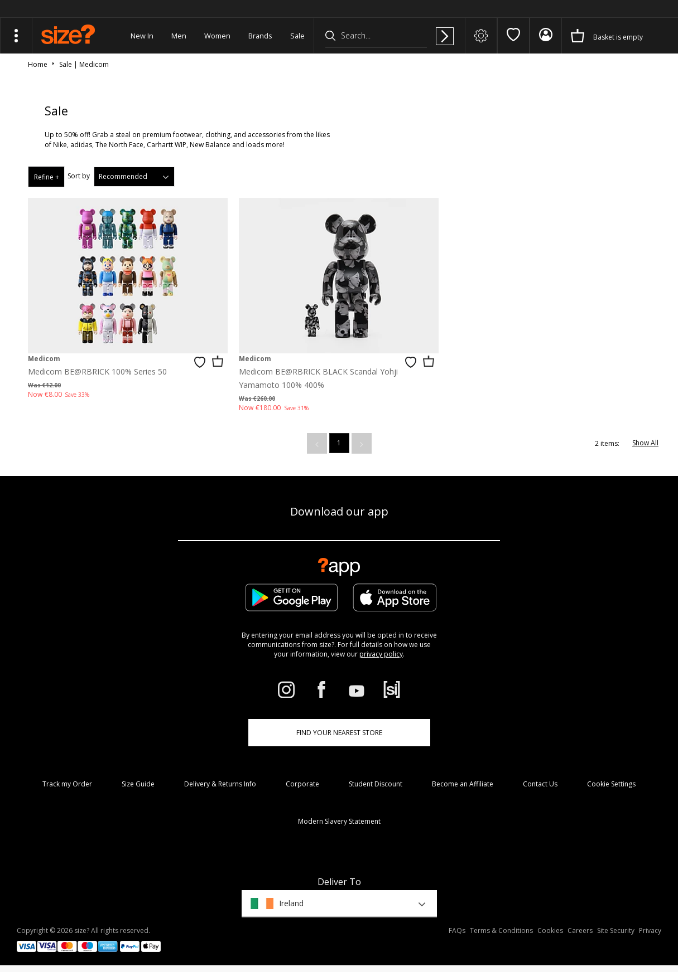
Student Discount (375, 784)
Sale (297, 36)
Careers (580, 930)
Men (178, 36)
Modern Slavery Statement (339, 821)
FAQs (457, 930)
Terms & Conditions (501, 930)
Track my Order (67, 784)
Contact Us (540, 784)
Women (217, 36)
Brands (260, 36)
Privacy (650, 930)
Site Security (615, 930)
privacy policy (381, 654)
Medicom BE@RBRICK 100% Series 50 (97, 371)
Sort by (79, 176)
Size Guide (138, 784)
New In (142, 36)
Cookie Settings (611, 784)
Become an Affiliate (462, 784)
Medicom (44, 358)
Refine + (46, 177)
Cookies (550, 930)
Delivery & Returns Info (220, 784)
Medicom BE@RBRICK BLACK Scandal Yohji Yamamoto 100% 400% (318, 378)
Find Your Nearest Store (339, 732)
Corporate (302, 784)
